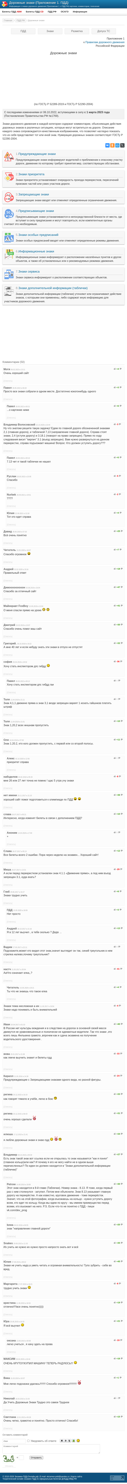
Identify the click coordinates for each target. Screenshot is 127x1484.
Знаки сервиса (29, 271)
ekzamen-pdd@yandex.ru (58, 1478)
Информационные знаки (36, 251)
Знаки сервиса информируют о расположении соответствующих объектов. (63, 274)
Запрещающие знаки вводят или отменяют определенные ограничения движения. (63, 197)
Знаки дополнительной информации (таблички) (53, 288)
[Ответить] (7, 381)
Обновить (9, 1467)
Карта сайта (76, 1478)
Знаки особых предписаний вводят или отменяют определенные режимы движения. (63, 238)
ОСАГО (64, 11)
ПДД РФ (52, 11)
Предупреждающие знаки (37, 154)
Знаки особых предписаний (38, 235)
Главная (8, 20)
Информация (80, 11)
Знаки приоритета (31, 174)
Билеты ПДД (12, 11)
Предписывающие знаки (36, 211)
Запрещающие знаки (33, 194)
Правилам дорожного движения (104, 42)
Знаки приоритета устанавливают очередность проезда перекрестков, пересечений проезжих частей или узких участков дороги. (63, 178)
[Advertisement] (63, 331)
